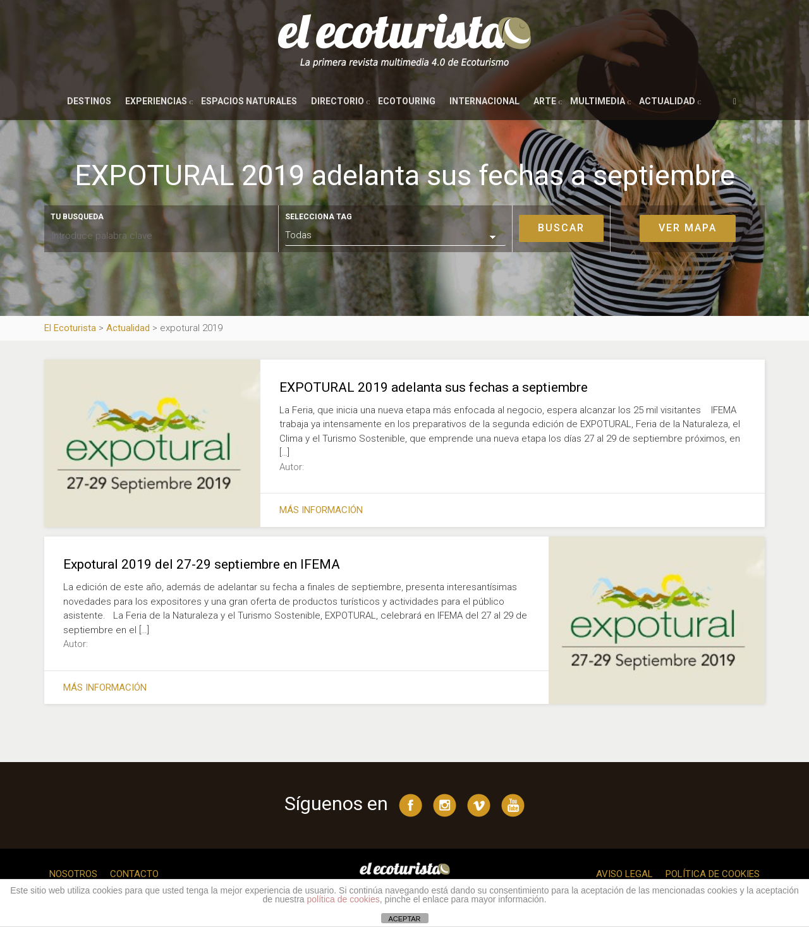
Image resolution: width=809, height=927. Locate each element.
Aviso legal (624, 874)
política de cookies (343, 899)
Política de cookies (713, 874)
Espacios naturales (249, 101)
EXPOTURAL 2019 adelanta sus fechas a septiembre (433, 387)
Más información (321, 510)
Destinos (89, 101)
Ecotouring (406, 101)
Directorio (337, 101)
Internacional (484, 101)
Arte (544, 101)
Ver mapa (688, 228)
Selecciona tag (318, 216)
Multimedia (597, 101)
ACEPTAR (404, 919)
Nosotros (73, 874)
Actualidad (667, 101)
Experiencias (156, 101)
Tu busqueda (77, 216)
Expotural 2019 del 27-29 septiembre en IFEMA (201, 564)
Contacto (134, 874)
